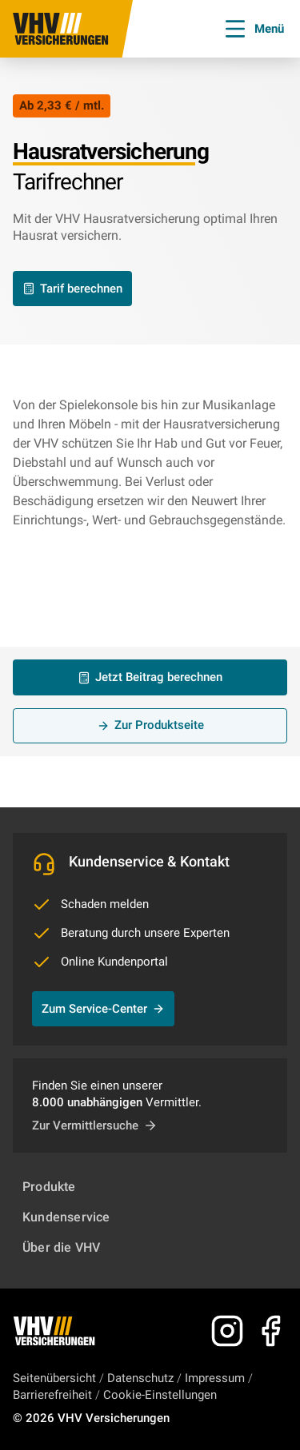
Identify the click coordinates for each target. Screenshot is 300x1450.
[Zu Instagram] (227, 1331)
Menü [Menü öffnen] (253, 29)
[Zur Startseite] (61, 29)
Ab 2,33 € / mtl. (61, 105)
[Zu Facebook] (270, 1331)
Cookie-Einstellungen (160, 1395)
